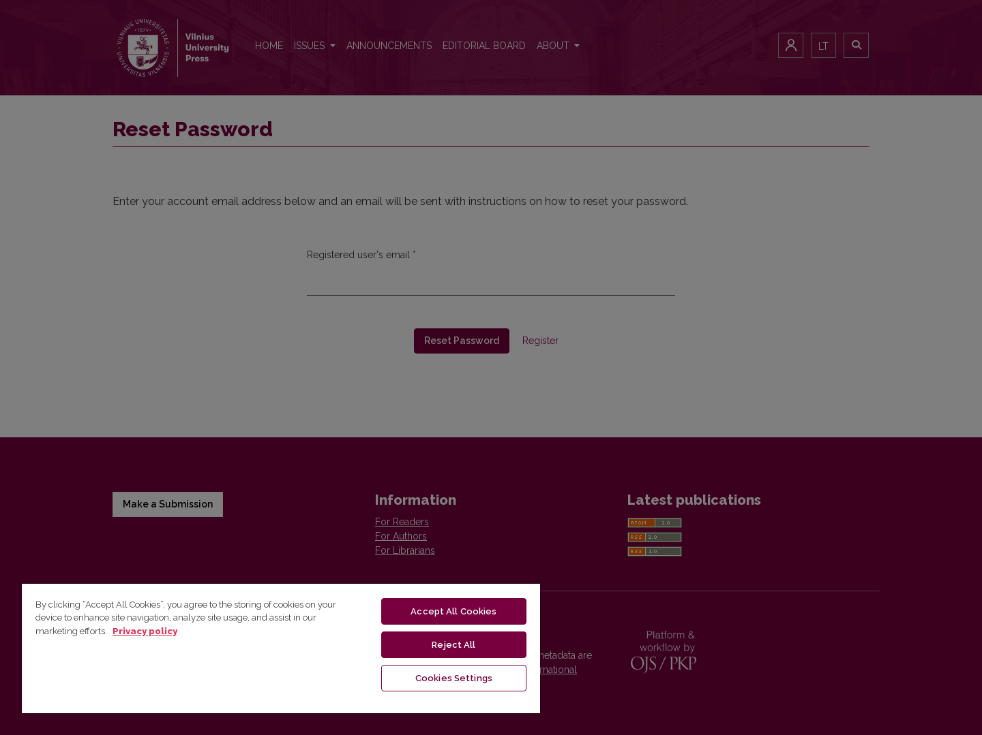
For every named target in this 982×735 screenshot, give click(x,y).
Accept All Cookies (453, 611)
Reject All (453, 645)
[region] (281, 647)
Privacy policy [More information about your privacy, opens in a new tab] (145, 631)
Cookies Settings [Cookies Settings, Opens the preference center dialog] (453, 678)
